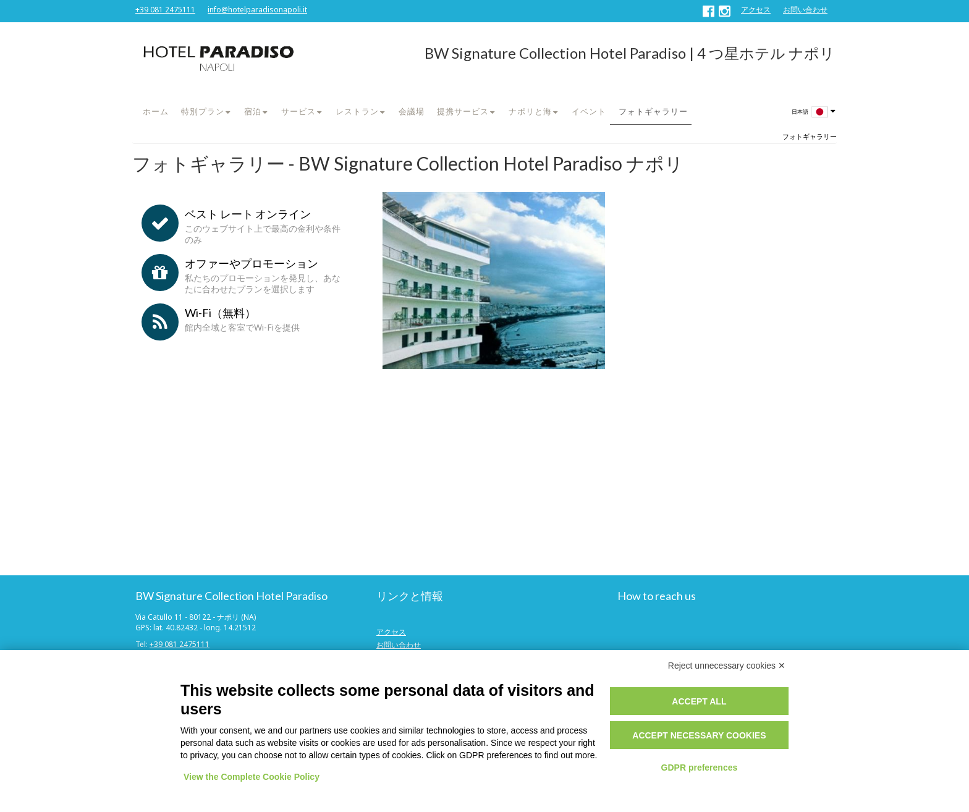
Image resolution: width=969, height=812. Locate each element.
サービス (298, 111)
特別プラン (202, 111)
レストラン (357, 111)
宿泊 (252, 111)
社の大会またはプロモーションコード (219, 514)
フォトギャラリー (653, 111)
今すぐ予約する (243, 540)
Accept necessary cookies (699, 735)
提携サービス (463, 111)
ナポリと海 (530, 111)
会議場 (412, 111)
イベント (589, 111)
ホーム (156, 111)
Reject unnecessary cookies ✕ (726, 665)
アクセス (756, 9)
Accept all (699, 701)
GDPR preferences (699, 767)
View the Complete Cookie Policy (251, 777)
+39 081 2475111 (165, 9)
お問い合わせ (805, 9)
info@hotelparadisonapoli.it (257, 9)
